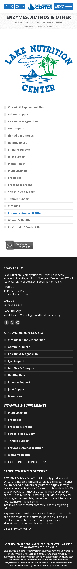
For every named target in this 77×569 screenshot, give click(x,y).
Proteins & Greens (20, 185)
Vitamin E (14, 206)
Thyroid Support (19, 199)
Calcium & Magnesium (23, 121)
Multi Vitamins (17, 170)
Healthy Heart (17, 142)
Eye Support (16, 128)
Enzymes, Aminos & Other (25, 213)
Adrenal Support (19, 114)
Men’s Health (16, 163)
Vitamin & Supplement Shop (26, 107)
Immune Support (19, 149)
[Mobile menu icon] (63, 6)
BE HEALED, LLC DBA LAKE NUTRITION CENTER (34, 544)
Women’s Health (19, 220)
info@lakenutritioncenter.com (21, 505)
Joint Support (17, 156)
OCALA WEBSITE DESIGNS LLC (40, 547)
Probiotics (15, 178)
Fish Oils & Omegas (21, 135)
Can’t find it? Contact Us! (24, 227)
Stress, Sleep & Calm (21, 192)
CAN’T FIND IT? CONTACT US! (27, 462)
